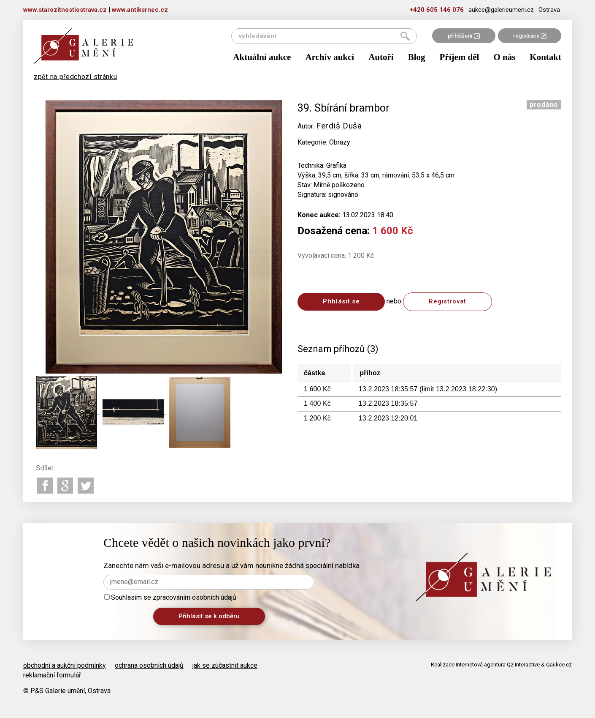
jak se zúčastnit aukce (224, 665)
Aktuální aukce (262, 57)
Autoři (381, 57)
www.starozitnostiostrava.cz (65, 10)
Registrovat (447, 301)
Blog (416, 57)
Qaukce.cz (559, 664)
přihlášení (464, 36)
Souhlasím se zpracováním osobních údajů (170, 597)
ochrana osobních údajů (149, 665)
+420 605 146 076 (437, 10)
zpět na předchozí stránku (75, 77)
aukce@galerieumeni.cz (501, 10)
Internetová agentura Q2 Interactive (498, 664)
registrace (529, 36)
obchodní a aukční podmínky (64, 665)
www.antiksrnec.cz (140, 10)
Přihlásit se (341, 301)
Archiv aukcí (329, 57)
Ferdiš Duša (339, 126)
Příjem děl (459, 57)
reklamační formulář (52, 675)
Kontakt (545, 57)
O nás (504, 57)
